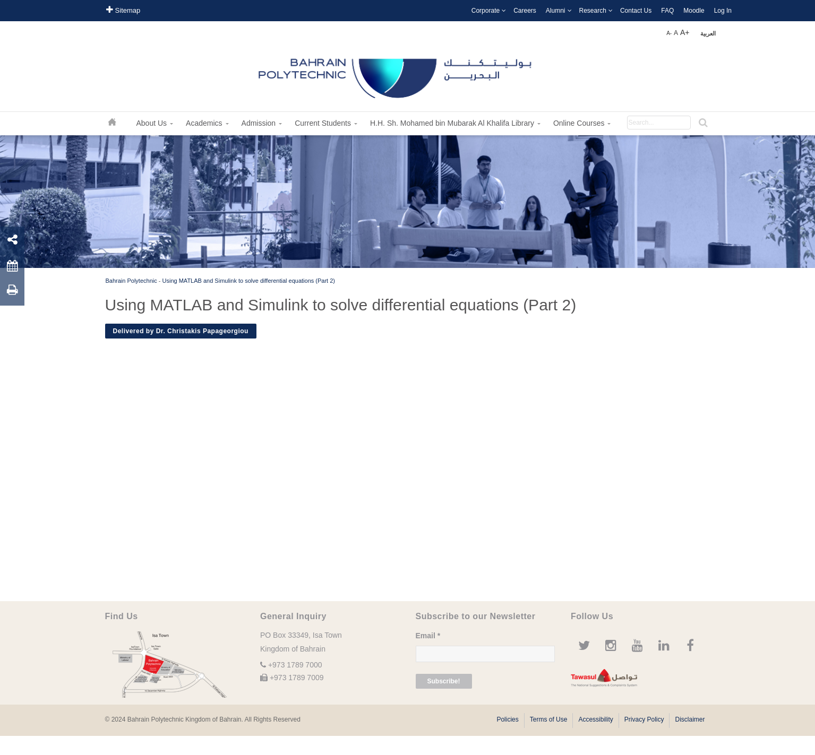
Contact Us (635, 10)
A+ (685, 32)
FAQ (667, 10)
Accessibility (595, 719)
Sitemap (123, 9)
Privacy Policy (644, 719)
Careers (524, 10)
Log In (723, 10)
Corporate (485, 10)
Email (428, 635)
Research (592, 10)
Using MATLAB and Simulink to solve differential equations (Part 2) (248, 280)
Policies (507, 719)
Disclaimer (690, 719)
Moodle (693, 10)
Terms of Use (549, 719)
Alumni (555, 10)
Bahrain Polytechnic (131, 280)
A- (669, 33)
